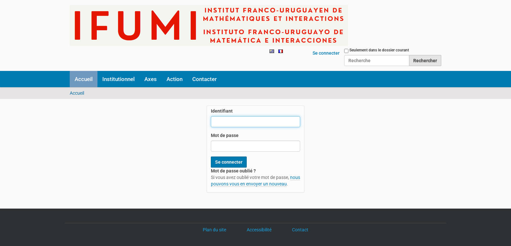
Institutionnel (118, 79)
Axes (150, 79)
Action (174, 79)
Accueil (84, 79)
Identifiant (222, 111)
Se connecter (326, 53)
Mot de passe (225, 135)
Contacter (204, 79)
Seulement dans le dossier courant (379, 50)
